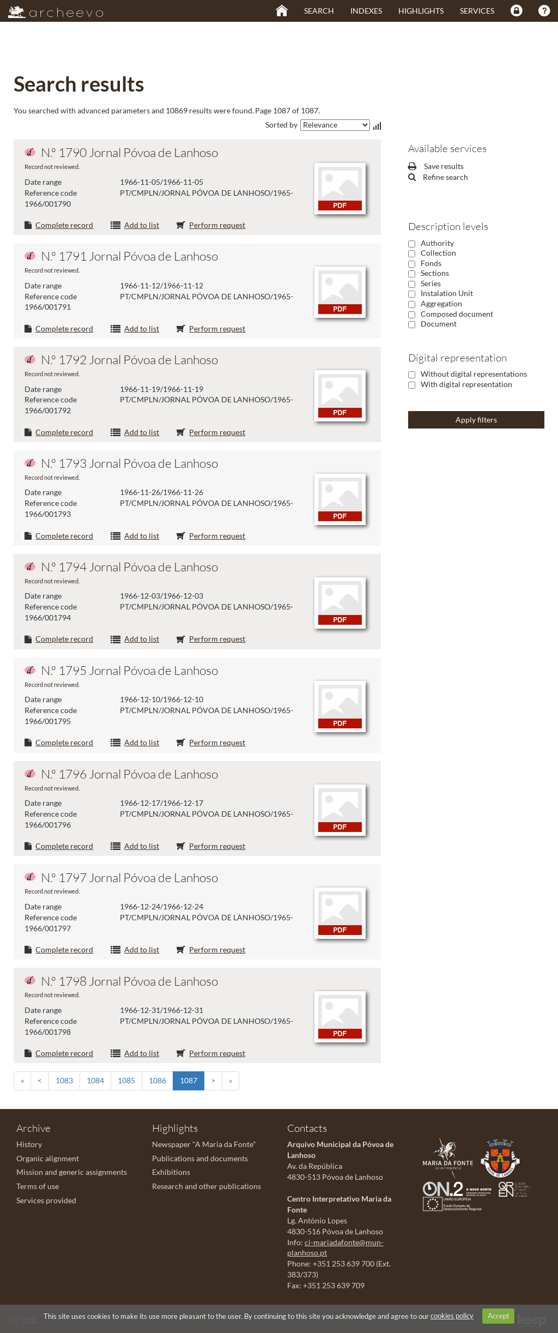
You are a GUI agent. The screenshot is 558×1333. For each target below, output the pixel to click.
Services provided (46, 1200)
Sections (435, 273)
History (29, 1144)
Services (477, 10)
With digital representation (466, 384)
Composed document (457, 313)
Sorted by (281, 124)
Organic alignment (47, 1158)
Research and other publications (206, 1186)
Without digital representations (474, 373)
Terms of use (37, 1186)
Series (431, 283)
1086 (157, 1080)
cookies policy (452, 1315)
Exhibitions (171, 1172)
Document (439, 323)
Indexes (366, 10)
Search (319, 10)
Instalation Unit (447, 293)
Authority (437, 243)
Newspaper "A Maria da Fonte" (204, 1144)
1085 (126, 1080)
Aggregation (441, 303)
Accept (499, 1315)
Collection (438, 252)
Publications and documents (200, 1158)
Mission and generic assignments (71, 1172)
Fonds (431, 263)
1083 (64, 1080)
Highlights (421, 10)
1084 (95, 1080)
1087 (188, 1080)
